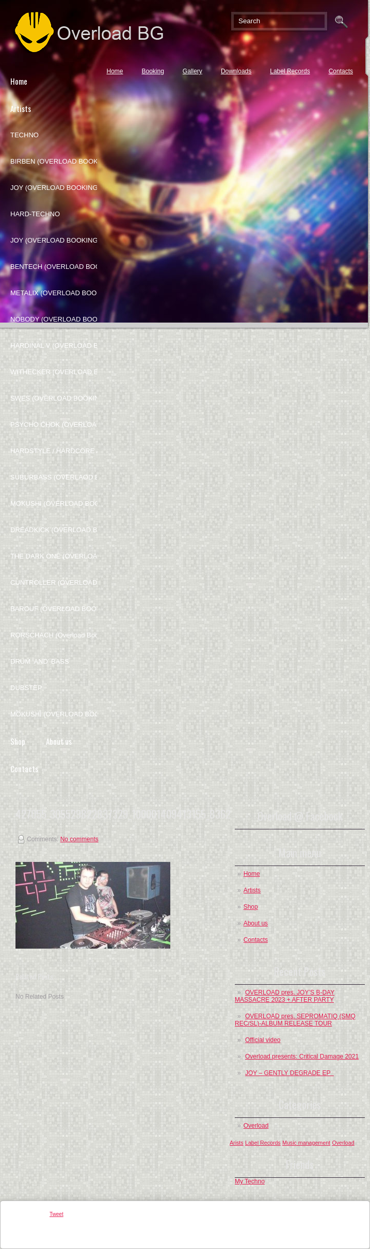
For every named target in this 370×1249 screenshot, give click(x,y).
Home (114, 71)
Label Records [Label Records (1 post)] (263, 1143)
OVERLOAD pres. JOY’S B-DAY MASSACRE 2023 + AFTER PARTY (284, 996)
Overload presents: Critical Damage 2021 (302, 1056)
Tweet (56, 1214)
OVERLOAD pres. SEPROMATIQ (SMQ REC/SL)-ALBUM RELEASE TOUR (295, 1020)
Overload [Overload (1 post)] (343, 1143)
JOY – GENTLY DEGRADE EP (289, 1073)
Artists (252, 890)
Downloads (236, 71)
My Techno (250, 1181)
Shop (251, 906)
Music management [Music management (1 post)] (306, 1143)
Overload (256, 1125)
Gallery (192, 71)
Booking (152, 71)
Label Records (290, 71)
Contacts (341, 71)
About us (59, 741)
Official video (262, 1040)
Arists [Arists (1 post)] (237, 1143)
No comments (79, 839)
